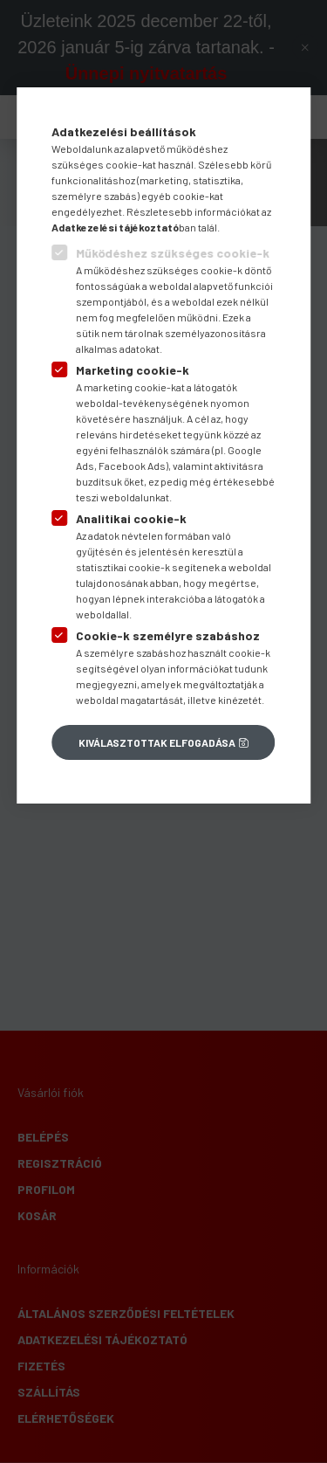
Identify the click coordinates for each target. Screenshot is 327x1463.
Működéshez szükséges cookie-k (172, 252)
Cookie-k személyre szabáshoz (168, 635)
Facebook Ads (132, 465)
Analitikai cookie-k (131, 518)
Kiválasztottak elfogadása (156, 742)
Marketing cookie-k (132, 369)
